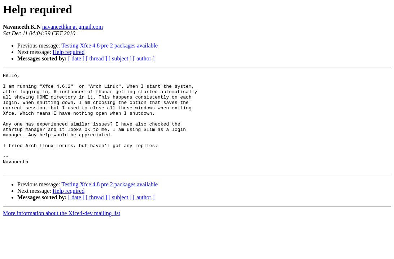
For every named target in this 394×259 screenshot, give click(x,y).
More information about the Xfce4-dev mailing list (61, 233)
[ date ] (76, 58)
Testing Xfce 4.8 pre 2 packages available (109, 45)
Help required (68, 52)
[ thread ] (96, 58)
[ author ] (144, 58)
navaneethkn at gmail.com (72, 27)
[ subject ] (120, 58)
